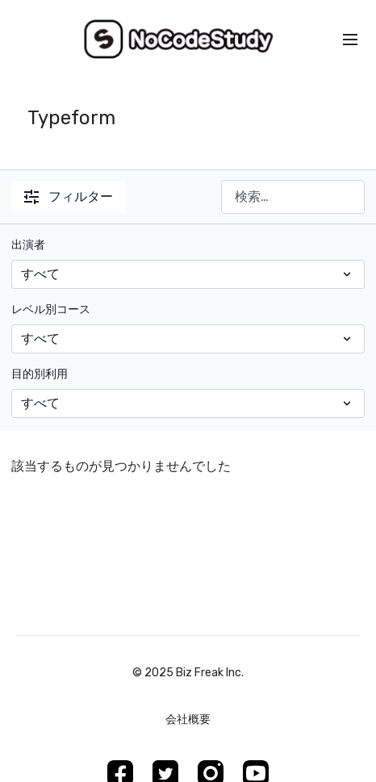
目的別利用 (39, 374)
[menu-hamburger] (350, 40)
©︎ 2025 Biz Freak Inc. (188, 673)
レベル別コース (50, 309)
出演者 (28, 245)
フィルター (68, 196)
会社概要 (188, 719)
